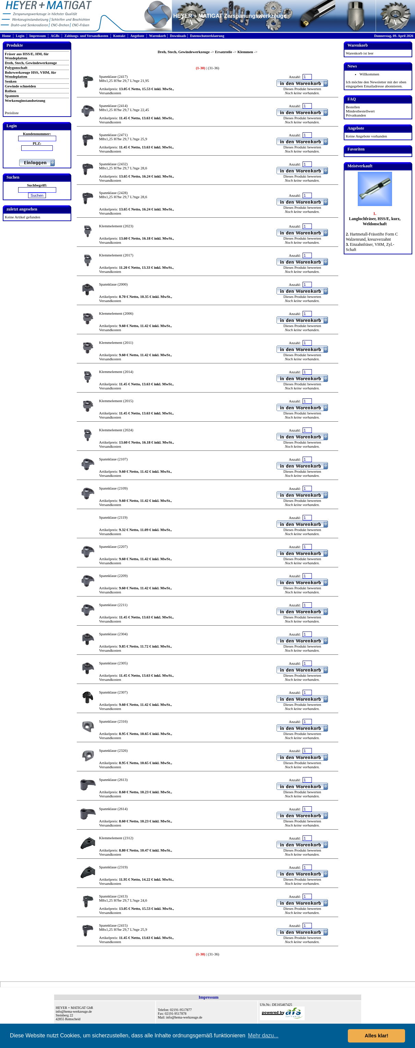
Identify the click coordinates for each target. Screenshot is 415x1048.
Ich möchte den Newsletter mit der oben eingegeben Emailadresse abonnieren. (376, 84)
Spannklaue (108, 76)
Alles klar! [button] (376, 1035)
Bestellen (353, 107)
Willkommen (369, 74)
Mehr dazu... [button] (263, 1035)
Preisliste (12, 113)
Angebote (137, 36)
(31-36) (213, 68)
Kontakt (119, 36)
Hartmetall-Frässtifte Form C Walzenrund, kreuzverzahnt (372, 237)
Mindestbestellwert (360, 111)
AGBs (55, 36)
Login (20, 36)
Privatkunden (356, 115)
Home (6, 36)
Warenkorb (157, 36)
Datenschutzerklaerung (207, 36)
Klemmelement (110, 226)
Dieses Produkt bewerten (302, 89)
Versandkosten (110, 93)
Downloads (178, 36)
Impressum (37, 36)
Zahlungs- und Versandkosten (86, 36)
